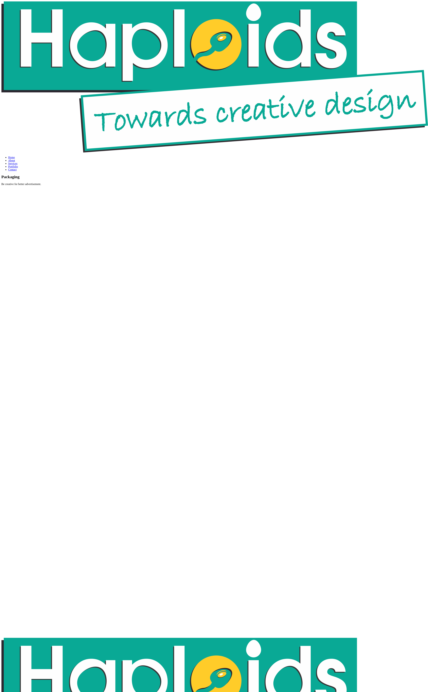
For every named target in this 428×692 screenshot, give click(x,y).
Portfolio (13, 166)
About (11, 160)
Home (11, 157)
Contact (12, 169)
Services (12, 163)
